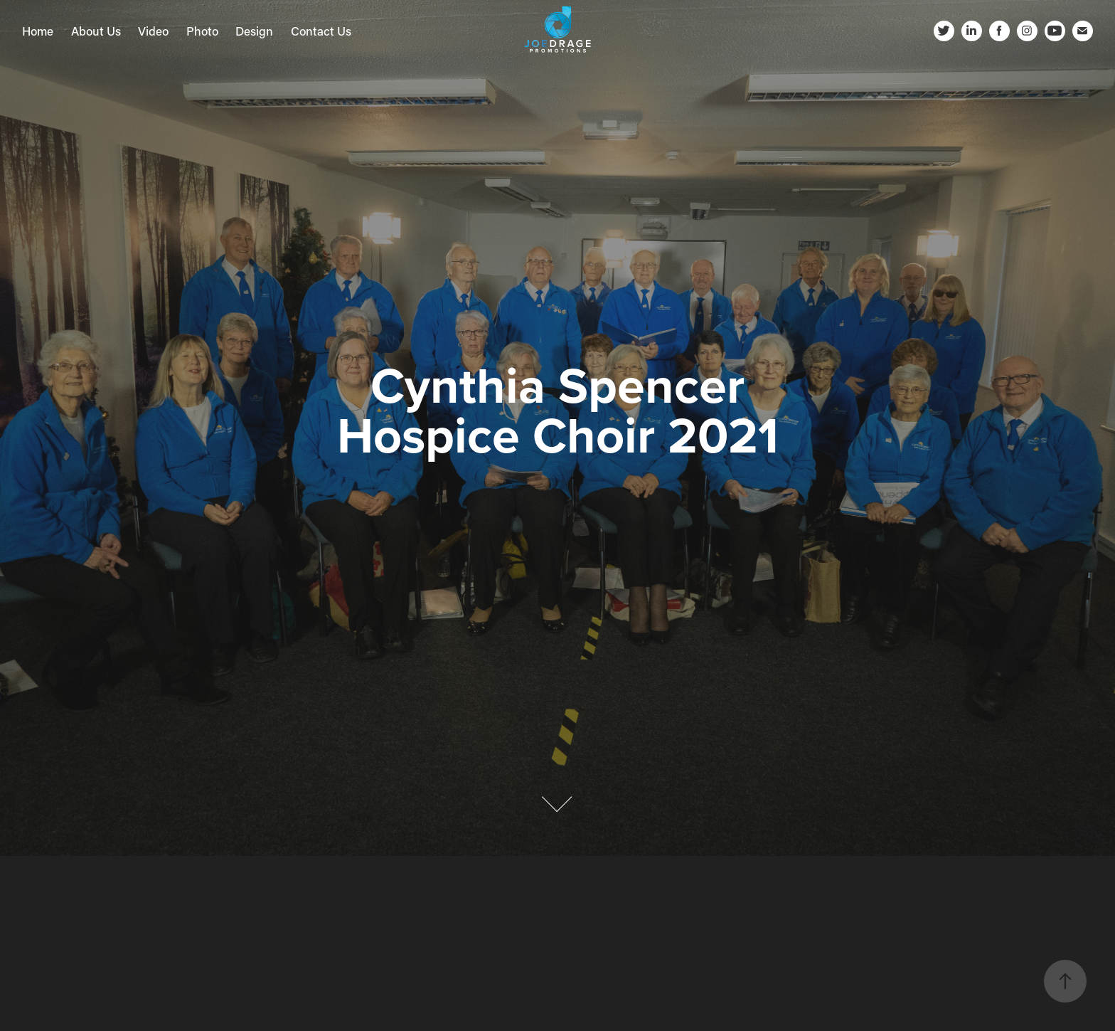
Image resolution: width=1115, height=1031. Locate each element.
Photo (202, 30)
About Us (96, 30)
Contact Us (321, 30)
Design (254, 30)
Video (153, 30)
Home (37, 30)
